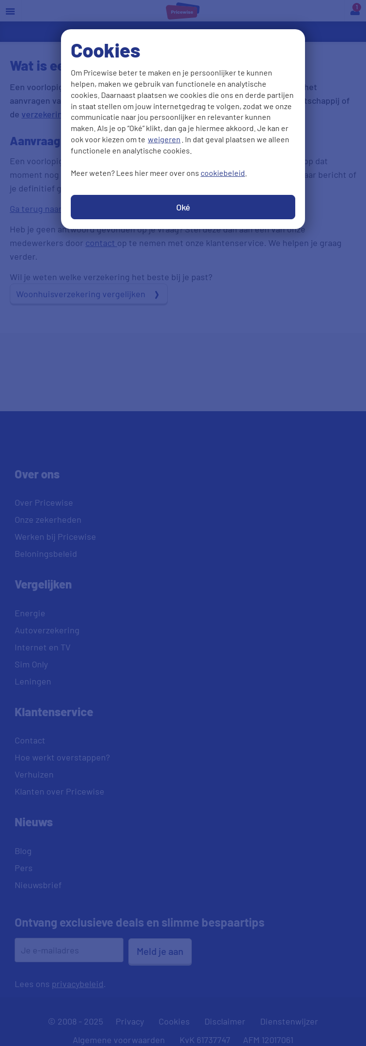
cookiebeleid (223, 172)
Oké (183, 207)
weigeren (164, 139)
